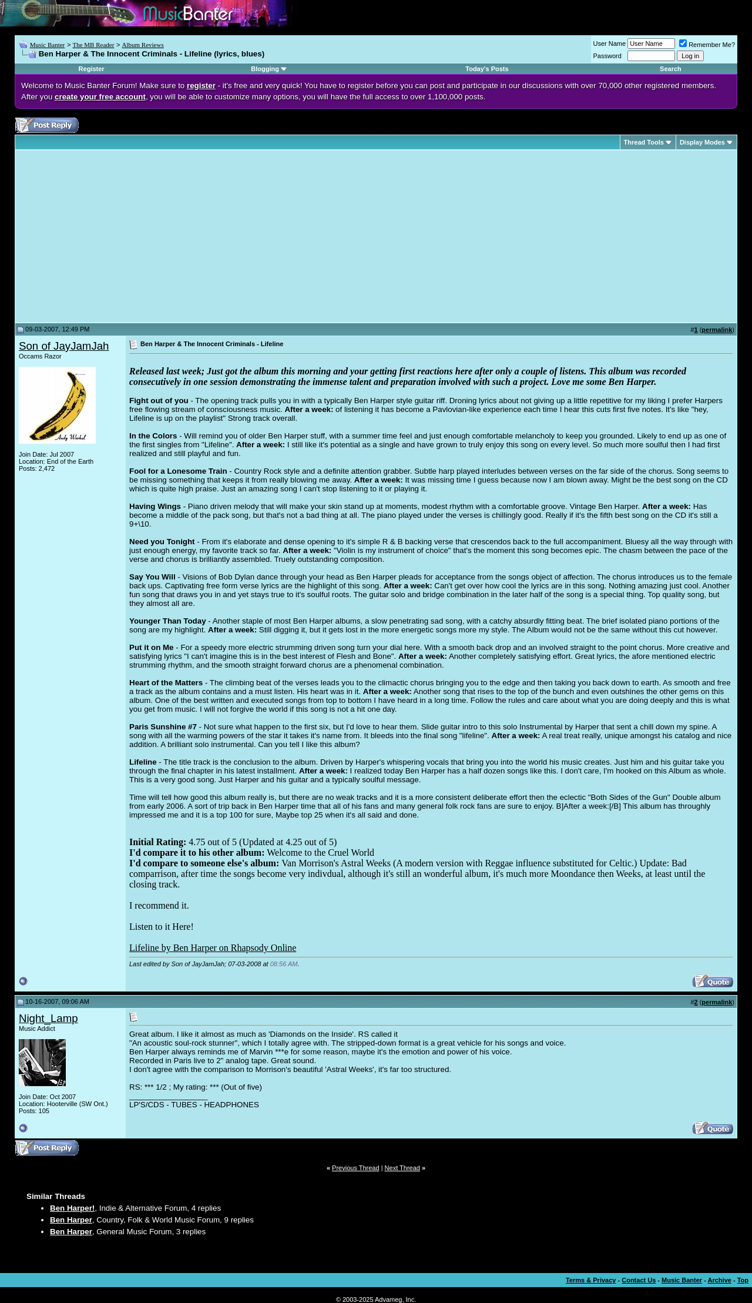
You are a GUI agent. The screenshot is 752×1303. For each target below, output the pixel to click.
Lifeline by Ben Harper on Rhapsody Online (212, 948)
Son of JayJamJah (64, 346)
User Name (609, 43)
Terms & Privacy (591, 1280)
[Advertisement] (117, 236)
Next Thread (402, 1167)
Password (607, 55)
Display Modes (702, 142)
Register (92, 68)
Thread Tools (644, 142)
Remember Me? (707, 44)
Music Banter (47, 44)
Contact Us (639, 1280)
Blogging (265, 68)
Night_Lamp (48, 1018)
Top (742, 1280)
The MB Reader (93, 44)
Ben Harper (71, 1219)
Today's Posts (486, 68)
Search (671, 68)
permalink (716, 329)
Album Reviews (143, 44)
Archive (719, 1280)
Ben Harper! (72, 1208)
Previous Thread (356, 1167)
